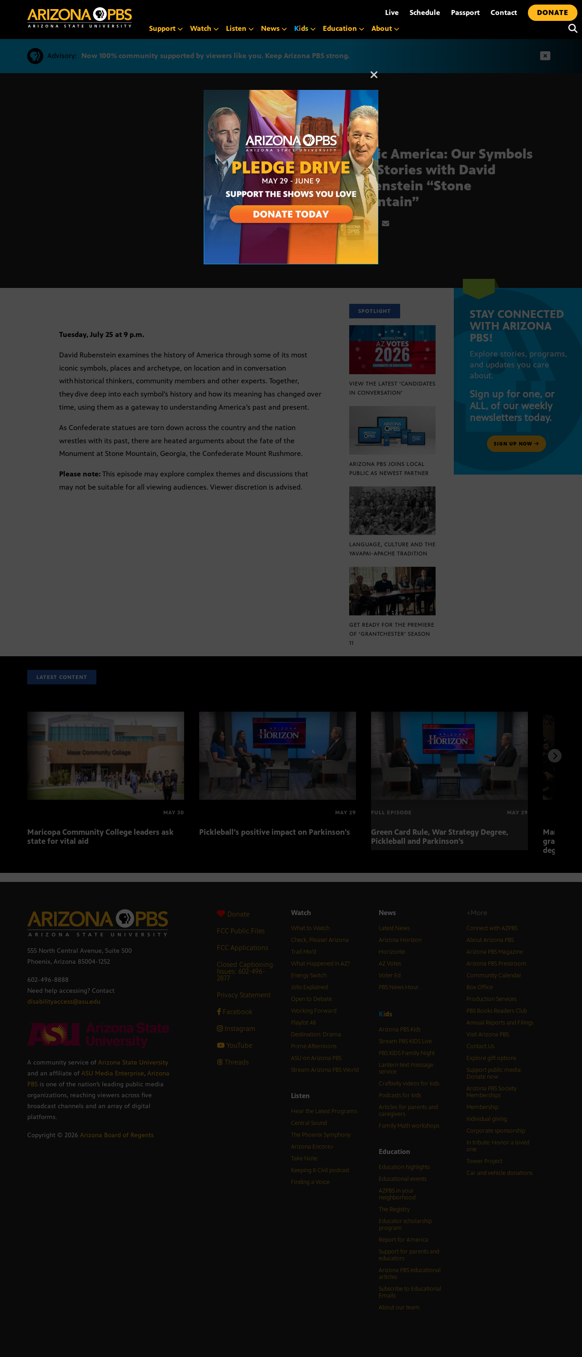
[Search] (570, 28)
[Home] (79, 17)
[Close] (374, 79)
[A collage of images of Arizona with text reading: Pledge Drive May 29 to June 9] (291, 94)
